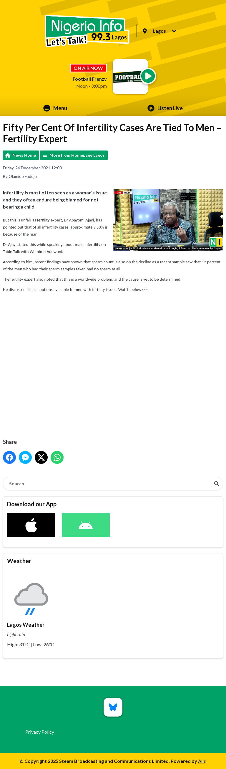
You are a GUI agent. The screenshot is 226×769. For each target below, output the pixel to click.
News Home (24, 155)
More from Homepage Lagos (77, 155)
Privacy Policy (39, 732)
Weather (19, 560)
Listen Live (165, 108)
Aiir (201, 761)
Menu (55, 108)
